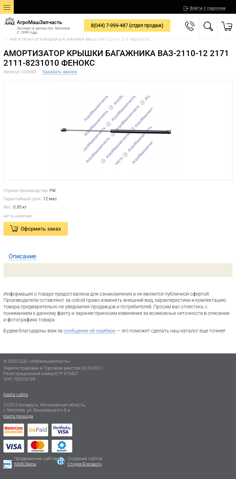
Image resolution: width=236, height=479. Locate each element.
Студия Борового (84, 464)
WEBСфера (25, 464)
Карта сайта (15, 394)
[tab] (118, 256)
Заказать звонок (59, 71)
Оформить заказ (41, 229)
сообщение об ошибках (90, 330)
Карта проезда (18, 416)
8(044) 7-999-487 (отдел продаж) (127, 25)
